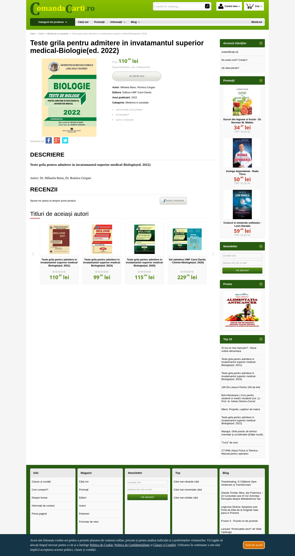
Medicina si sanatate (137, 102)
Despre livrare (40, 497)
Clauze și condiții (41, 481)
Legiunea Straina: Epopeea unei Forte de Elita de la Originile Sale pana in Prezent (239, 509)
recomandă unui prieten (129, 109)
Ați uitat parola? (230, 67)
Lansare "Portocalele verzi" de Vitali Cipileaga (241, 530)
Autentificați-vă (229, 51)
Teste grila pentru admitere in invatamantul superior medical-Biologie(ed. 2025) (144, 262)
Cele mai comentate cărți (188, 489)
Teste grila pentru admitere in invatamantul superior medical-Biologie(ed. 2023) (102, 262)
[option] (59, 253)
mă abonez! (242, 270)
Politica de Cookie (101, 545)
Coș (252, 6)
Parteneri (84, 513)
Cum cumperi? (40, 489)
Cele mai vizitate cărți (186, 497)
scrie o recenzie (125, 119)
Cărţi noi (83, 481)
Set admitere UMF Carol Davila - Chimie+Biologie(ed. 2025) (187, 261)
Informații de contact (43, 505)
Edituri (82, 497)
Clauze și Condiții (164, 545)
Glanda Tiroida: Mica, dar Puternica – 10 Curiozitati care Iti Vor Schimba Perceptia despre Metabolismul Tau (242, 495)
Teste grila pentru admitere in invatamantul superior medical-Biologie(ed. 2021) (59, 262)
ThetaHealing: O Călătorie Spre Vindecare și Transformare (238, 483)
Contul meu (227, 6)
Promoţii (83, 489)
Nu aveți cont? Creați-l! (234, 59)
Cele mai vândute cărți (186, 481)
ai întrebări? (122, 114)
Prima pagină (39, 513)
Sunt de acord (254, 545)
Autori (82, 505)
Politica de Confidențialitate (132, 545)
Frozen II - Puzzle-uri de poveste (239, 520)
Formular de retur (89, 521)
